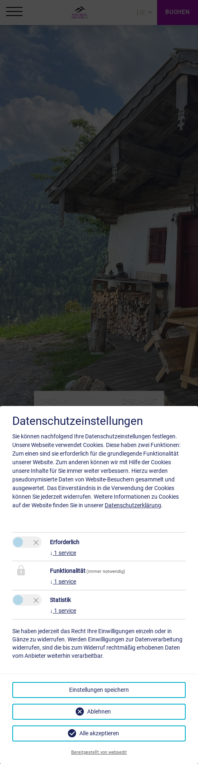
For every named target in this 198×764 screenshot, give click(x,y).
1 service (63, 553)
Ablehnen (99, 711)
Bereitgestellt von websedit (99, 752)
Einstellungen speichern (99, 689)
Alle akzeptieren (99, 733)
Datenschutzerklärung (133, 505)
